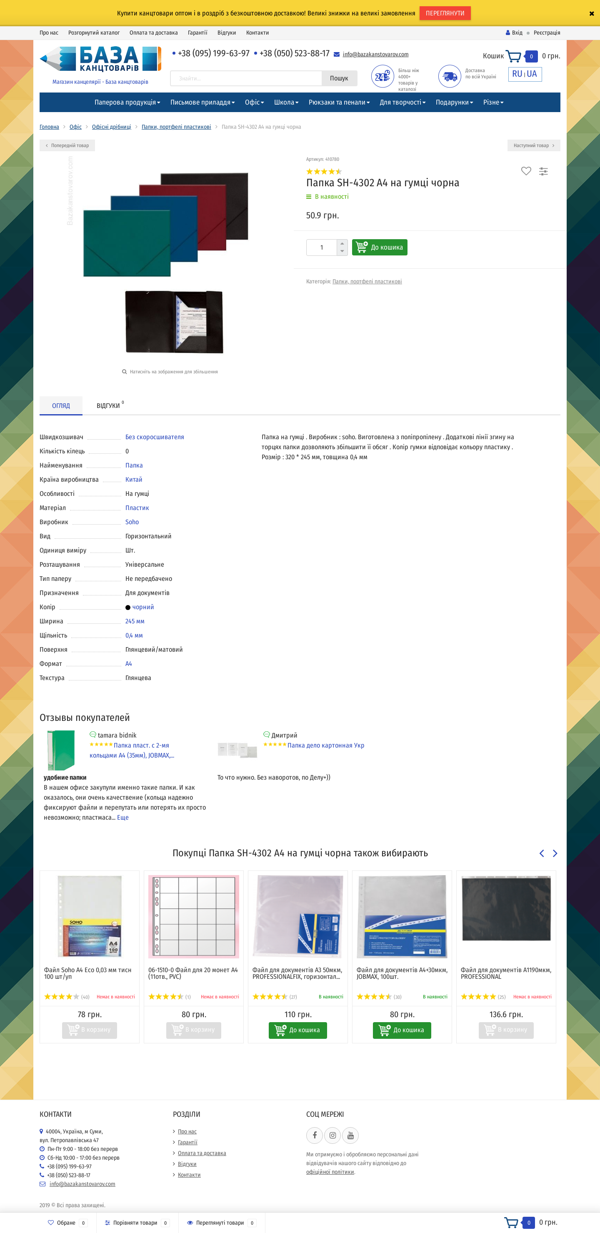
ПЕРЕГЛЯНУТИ (445, 13)
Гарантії (198, 32)
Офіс (252, 102)
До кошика (387, 247)
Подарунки (452, 102)
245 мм (135, 621)
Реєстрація (547, 32)
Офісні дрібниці (111, 126)
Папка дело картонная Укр (326, 745)
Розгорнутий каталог (94, 32)
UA (532, 73)
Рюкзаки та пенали (337, 102)
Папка (134, 465)
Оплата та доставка (154, 32)
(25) (483, 997)
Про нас (49, 32)
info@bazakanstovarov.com (376, 54)
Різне (491, 102)
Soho (132, 522)
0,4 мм (134, 635)
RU (517, 73)
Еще (123, 817)
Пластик (137, 508)
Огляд (61, 406)
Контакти (257, 32)
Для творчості (400, 102)
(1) (169, 997)
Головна (49, 126)
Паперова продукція (125, 102)
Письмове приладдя (200, 102)
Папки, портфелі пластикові (176, 126)
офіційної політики (330, 1171)
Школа (284, 102)
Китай (133, 479)
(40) (67, 997)
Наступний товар (534, 145)
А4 (128, 664)
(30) (379, 997)
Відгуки (227, 32)
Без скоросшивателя (154, 437)
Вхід (514, 32)
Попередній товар (67, 145)
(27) (274, 997)
